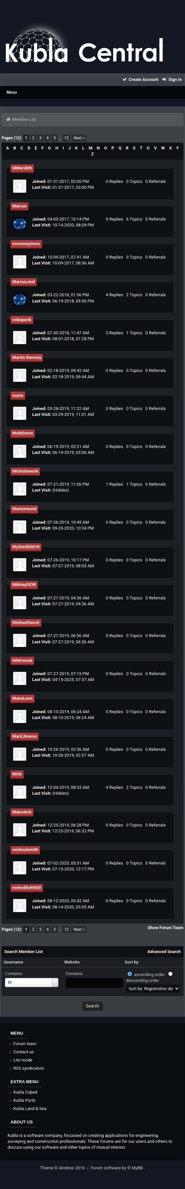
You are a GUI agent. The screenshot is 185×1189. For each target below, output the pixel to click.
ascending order (149, 974)
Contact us (21, 1051)
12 (66, 138)
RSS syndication (26, 1068)
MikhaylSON (24, 584)
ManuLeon (22, 698)
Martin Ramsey (26, 357)
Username (13, 962)
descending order (142, 980)
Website (72, 962)
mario (18, 395)
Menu (12, 92)
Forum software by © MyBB (117, 1167)
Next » (78, 138)
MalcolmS (22, 811)
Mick (17, 773)
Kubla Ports (22, 1100)
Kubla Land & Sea (28, 1108)
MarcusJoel (23, 281)
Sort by (131, 962)
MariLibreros (24, 736)
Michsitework (25, 471)
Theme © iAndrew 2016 (65, 1167)
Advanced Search (164, 951)
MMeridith (22, 168)
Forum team (22, 1043)
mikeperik (21, 319)
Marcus (19, 206)
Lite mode (20, 1060)
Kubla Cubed (23, 1092)
